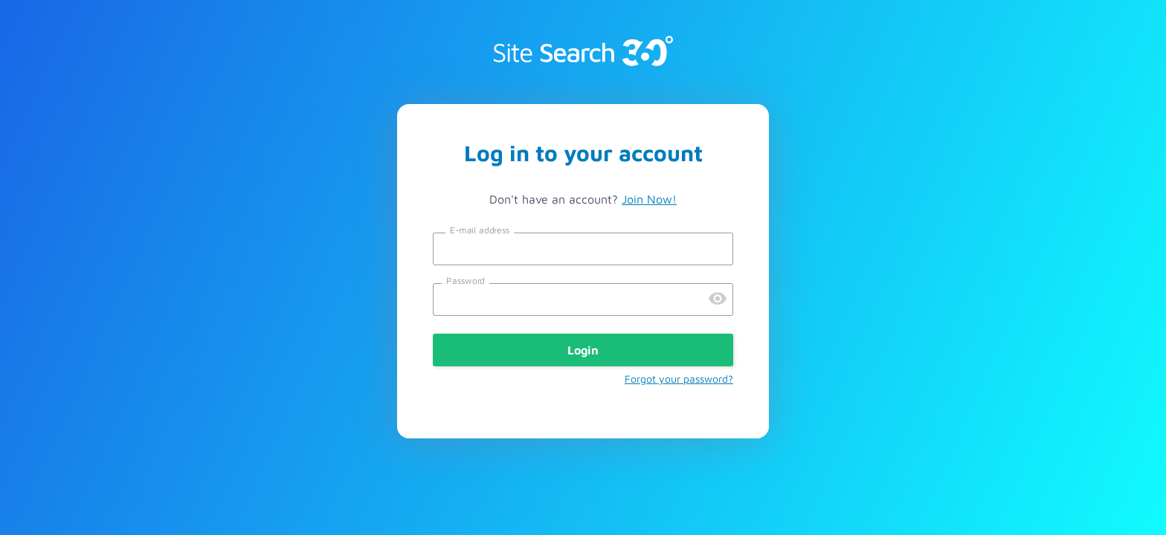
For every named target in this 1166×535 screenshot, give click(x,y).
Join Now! (649, 199)
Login (583, 350)
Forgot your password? (679, 378)
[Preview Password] (718, 299)
